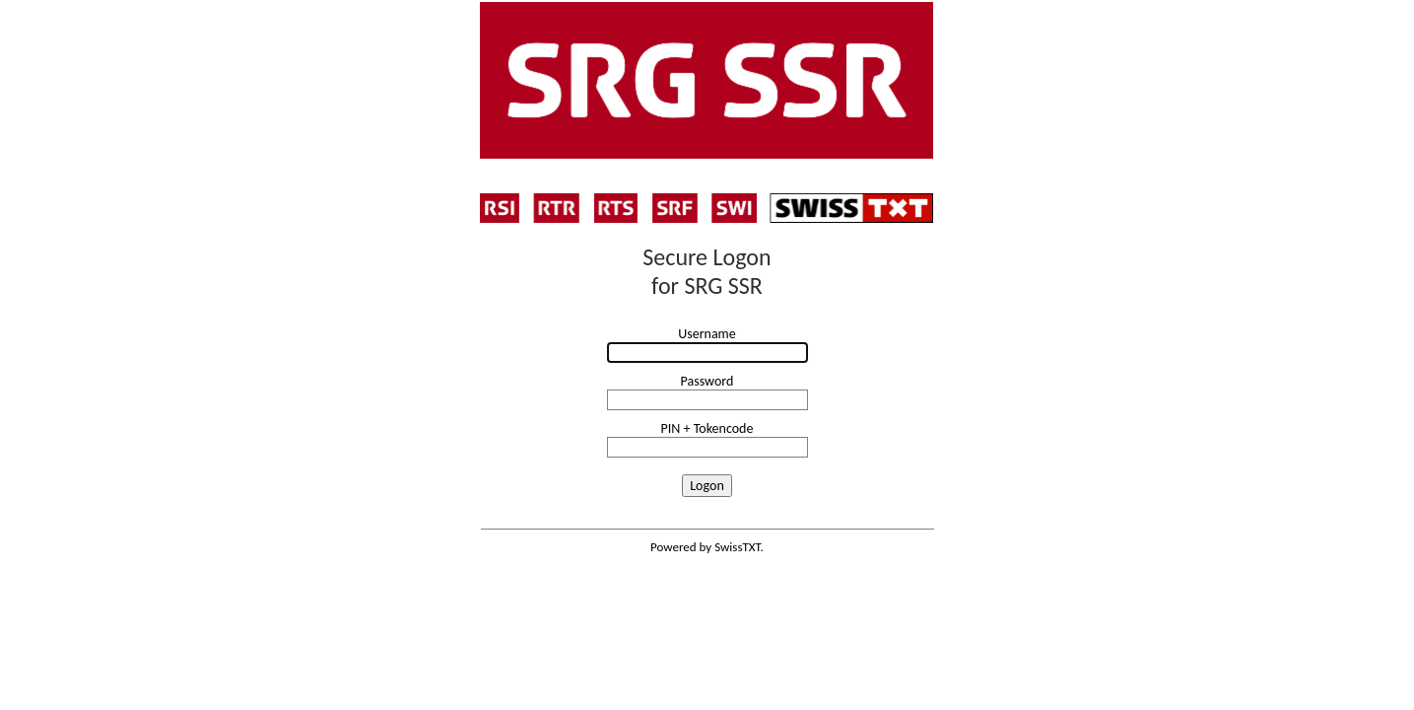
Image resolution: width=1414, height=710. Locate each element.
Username (707, 333)
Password (707, 381)
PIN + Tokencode (707, 428)
